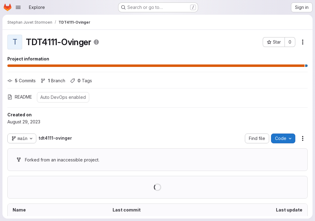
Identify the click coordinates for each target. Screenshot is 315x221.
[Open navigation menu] (18, 7)
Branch (53, 80)
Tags (81, 80)
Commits (21, 80)
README (19, 96)
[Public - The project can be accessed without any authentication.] (96, 42)
